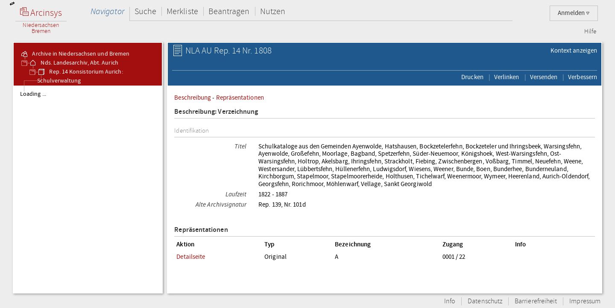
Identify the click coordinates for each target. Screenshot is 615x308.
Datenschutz (485, 301)
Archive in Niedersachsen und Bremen (74, 54)
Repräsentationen (240, 97)
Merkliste (182, 11)
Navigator (107, 11)
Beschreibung (192, 97)
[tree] (88, 189)
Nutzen (272, 11)
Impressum (584, 301)
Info (449, 301)
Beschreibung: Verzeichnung (216, 111)
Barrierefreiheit (536, 301)
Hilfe (590, 32)
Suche (145, 11)
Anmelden (574, 13)
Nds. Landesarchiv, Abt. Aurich (73, 63)
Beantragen (229, 11)
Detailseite (190, 256)
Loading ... (33, 94)
